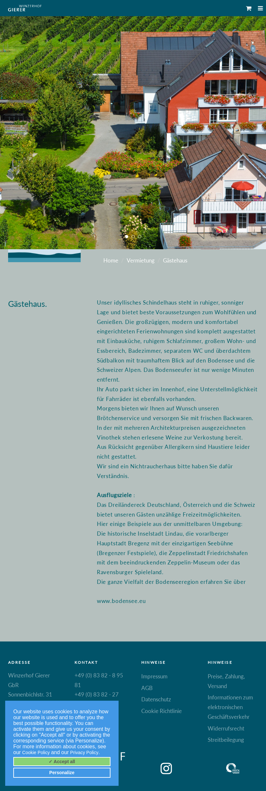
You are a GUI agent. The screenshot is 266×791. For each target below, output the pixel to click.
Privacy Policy (84, 752)
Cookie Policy (36, 752)
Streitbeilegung (226, 739)
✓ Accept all (62, 761)
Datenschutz (156, 699)
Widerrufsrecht (226, 728)
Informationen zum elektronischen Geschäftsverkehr (230, 707)
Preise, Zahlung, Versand (226, 681)
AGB (147, 688)
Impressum (154, 676)
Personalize (62, 772)
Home (110, 260)
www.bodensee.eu (121, 600)
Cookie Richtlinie (161, 710)
